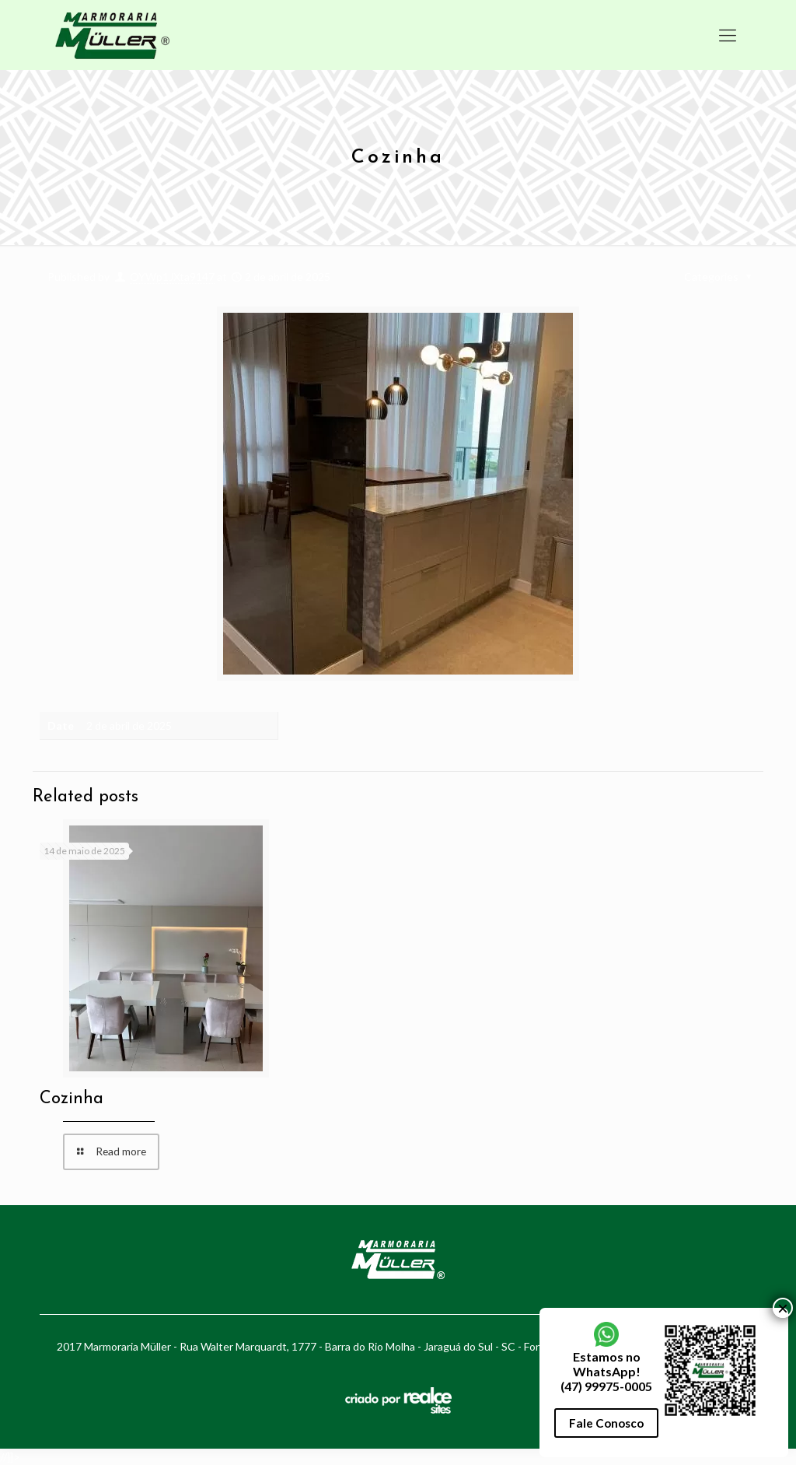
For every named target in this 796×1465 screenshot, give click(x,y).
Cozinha (71, 1099)
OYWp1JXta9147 (172, 276)
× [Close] (782, 1308)
